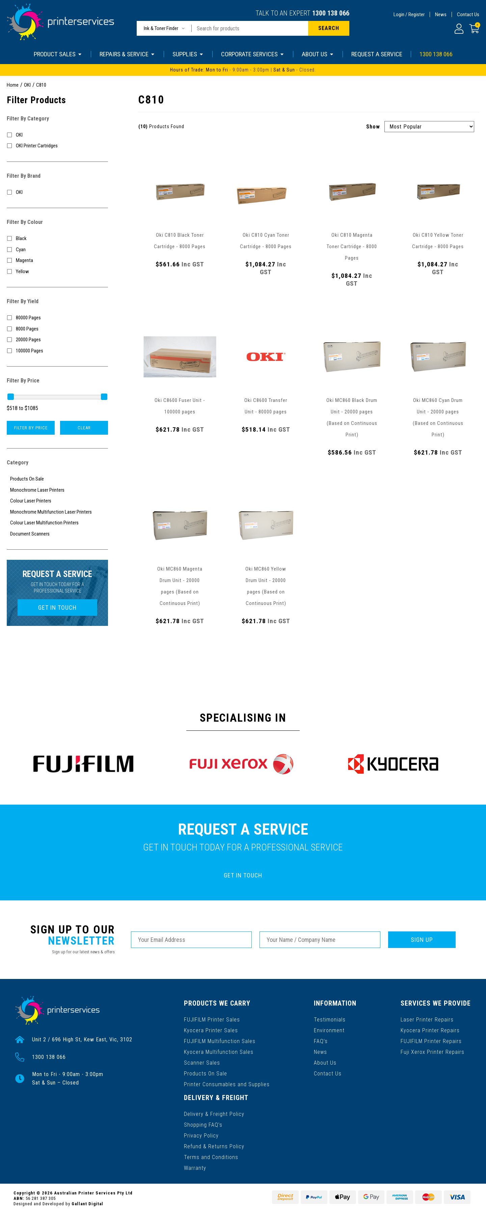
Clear (84, 427)
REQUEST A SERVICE (376, 54)
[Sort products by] (429, 126)
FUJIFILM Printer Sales (212, 1019)
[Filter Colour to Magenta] (57, 260)
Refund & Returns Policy (214, 1146)
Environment (329, 1030)
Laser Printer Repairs (427, 1019)
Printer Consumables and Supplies (227, 1084)
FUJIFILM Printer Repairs (431, 1041)
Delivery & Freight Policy (214, 1113)
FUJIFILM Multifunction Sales (219, 1041)
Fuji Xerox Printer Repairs (432, 1052)
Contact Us (468, 14)
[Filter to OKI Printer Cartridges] (57, 145)
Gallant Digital (87, 1203)
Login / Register (409, 14)
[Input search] (250, 28)
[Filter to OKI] (57, 135)
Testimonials (330, 1019)
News (441, 14)
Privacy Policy (201, 1135)
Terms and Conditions (211, 1157)
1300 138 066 (330, 13)
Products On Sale (205, 1073)
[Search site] (328, 28)
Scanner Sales (202, 1063)
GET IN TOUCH (57, 607)
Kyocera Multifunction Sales (218, 1052)
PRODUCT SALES (58, 54)
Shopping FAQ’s (203, 1124)
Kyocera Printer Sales (211, 1030)
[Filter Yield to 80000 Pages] (57, 317)
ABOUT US (318, 54)
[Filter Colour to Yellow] (57, 271)
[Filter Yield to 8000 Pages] (57, 329)
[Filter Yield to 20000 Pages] (57, 339)
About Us (325, 1063)
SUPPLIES (188, 54)
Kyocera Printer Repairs (430, 1030)
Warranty (195, 1167)
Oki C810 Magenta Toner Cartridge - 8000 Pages (352, 246)
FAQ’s (321, 1041)
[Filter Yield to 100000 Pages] (57, 350)
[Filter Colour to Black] (57, 238)
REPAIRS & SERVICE (127, 54)
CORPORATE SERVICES (253, 54)
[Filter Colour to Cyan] (57, 249)
